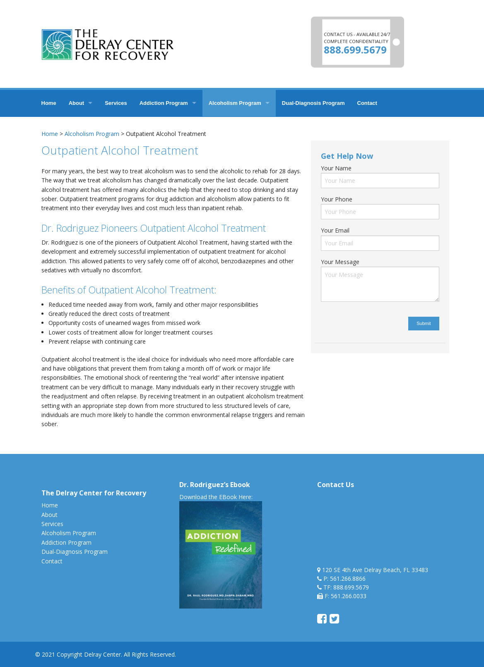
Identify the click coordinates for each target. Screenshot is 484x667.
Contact (367, 103)
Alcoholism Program (235, 103)
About (76, 103)
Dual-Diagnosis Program (313, 103)
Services (116, 103)
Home (48, 103)
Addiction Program (164, 103)
